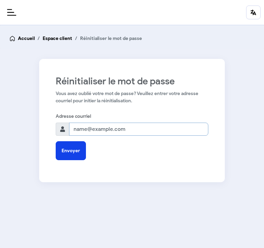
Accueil (26, 38)
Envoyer (71, 151)
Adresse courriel (73, 116)
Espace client (57, 38)
